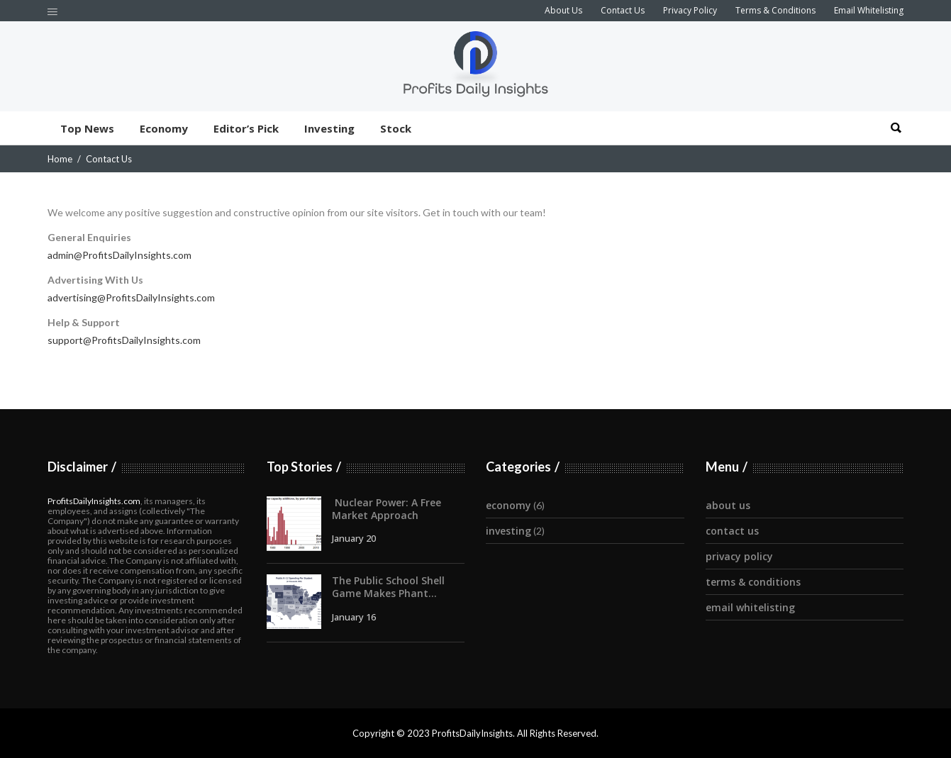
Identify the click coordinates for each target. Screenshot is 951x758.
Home (60, 159)
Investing (508, 530)
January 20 (354, 538)
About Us (563, 10)
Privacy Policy (690, 10)
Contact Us (623, 10)
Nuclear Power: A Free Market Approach (386, 509)
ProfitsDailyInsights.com (94, 501)
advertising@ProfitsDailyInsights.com (131, 297)
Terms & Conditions (775, 10)
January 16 (354, 617)
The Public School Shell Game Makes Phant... (388, 587)
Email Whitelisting (868, 10)
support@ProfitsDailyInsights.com (124, 340)
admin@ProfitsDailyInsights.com (119, 255)
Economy (508, 505)
